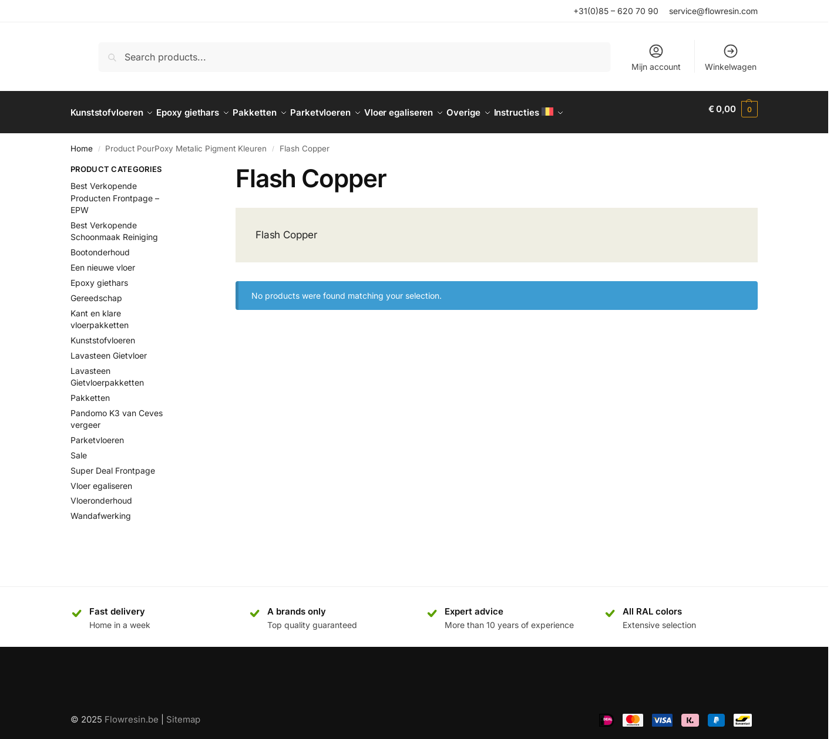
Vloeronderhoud (101, 494)
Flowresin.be (132, 712)
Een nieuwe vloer (102, 261)
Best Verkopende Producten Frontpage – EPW (114, 191)
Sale (78, 449)
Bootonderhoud (100, 246)
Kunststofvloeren (102, 334)
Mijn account (656, 57)
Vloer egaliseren (101, 479)
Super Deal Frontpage (112, 463)
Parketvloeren (97, 433)
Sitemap (183, 712)
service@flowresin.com (713, 11)
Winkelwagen (731, 57)
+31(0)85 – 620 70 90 (615, 11)
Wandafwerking (100, 509)
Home (81, 142)
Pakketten (90, 391)
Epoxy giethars (99, 276)
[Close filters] (190, 164)
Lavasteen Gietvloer (108, 349)
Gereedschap (96, 291)
